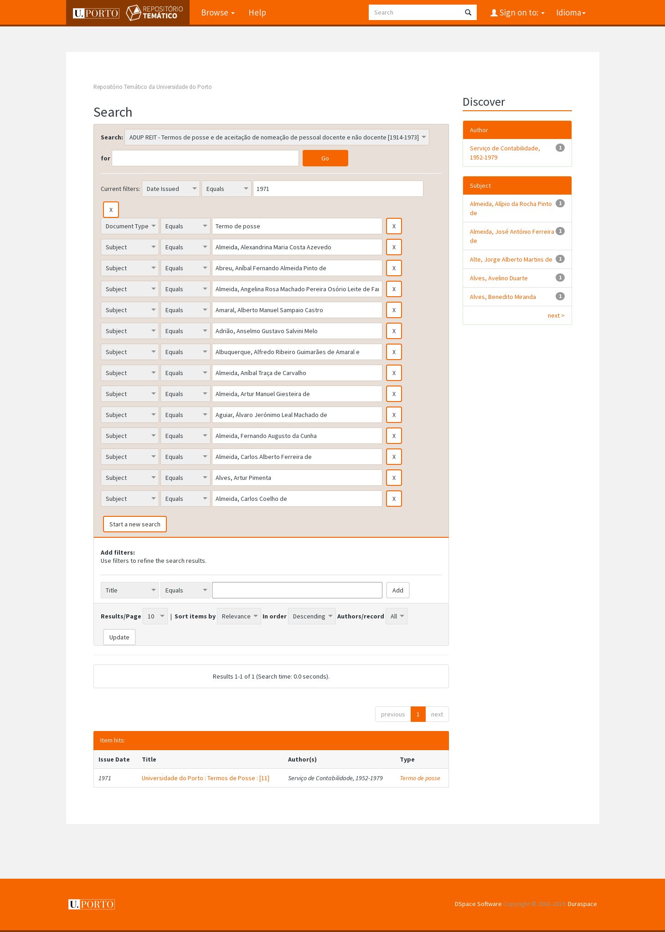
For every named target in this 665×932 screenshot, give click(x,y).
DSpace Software (478, 904)
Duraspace (582, 904)
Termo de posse (420, 778)
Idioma (571, 12)
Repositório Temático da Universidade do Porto (152, 87)
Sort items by (195, 616)
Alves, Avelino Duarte (499, 278)
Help (257, 12)
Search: (112, 137)
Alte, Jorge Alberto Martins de (511, 259)
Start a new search (134, 524)
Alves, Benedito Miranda (503, 297)
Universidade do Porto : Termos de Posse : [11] (205, 778)
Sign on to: (521, 12)
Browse (218, 12)
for (105, 158)
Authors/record (360, 616)
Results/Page (121, 616)
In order (275, 616)
